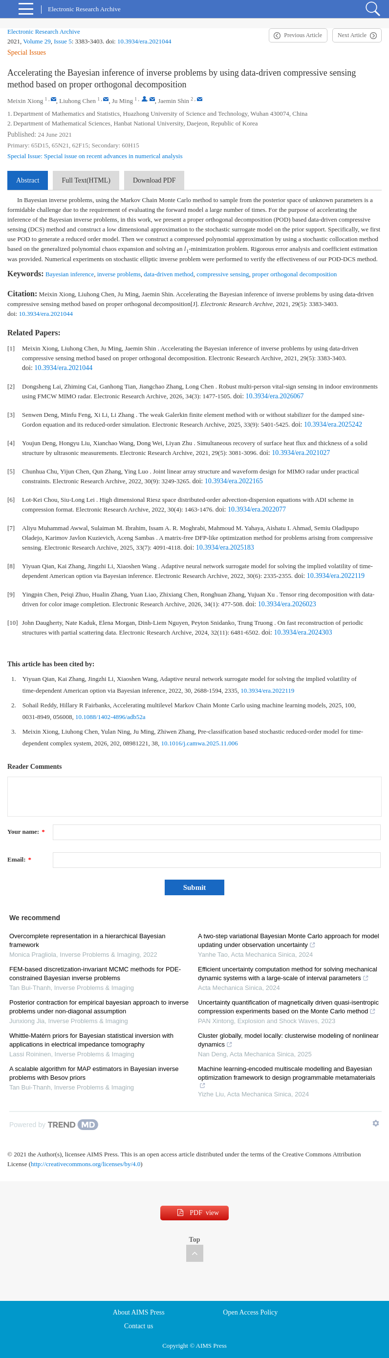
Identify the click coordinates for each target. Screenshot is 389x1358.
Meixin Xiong (25, 100)
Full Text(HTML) (86, 180)
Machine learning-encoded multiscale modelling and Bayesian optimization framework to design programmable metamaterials (286, 1077)
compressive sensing (222, 274)
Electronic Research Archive (43, 31)
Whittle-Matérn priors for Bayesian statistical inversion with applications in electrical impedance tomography (91, 1040)
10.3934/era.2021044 (144, 41)
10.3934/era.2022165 (234, 481)
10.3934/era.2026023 (287, 604)
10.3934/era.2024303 (303, 632)
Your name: (26, 831)
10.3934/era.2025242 (333, 424)
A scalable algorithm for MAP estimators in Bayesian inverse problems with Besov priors (94, 1073)
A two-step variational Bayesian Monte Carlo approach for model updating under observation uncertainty (288, 940)
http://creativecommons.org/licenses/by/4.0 (85, 1164)
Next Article (352, 35)
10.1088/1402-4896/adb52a (110, 716)
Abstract (27, 180)
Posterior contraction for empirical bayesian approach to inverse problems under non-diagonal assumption (99, 1007)
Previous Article (303, 35)
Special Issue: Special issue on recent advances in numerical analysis (94, 156)
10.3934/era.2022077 (257, 509)
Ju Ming (122, 100)
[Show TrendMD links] (376, 1123)
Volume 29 (36, 41)
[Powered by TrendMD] (53, 1124)
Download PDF (154, 180)
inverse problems (119, 274)
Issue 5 (62, 41)
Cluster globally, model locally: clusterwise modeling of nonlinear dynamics (288, 1040)
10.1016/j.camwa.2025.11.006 (199, 743)
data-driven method (168, 274)
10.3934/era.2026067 (275, 396)
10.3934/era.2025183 (225, 547)
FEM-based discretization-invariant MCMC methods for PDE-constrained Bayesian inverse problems (95, 974)
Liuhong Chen (77, 100)
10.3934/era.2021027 (301, 452)
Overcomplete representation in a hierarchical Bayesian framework (87, 940)
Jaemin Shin (173, 100)
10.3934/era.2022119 (336, 575)
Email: (19, 859)
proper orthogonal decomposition (294, 274)
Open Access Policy (250, 1312)
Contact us (138, 1326)
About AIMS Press (139, 1312)
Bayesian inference (69, 274)
